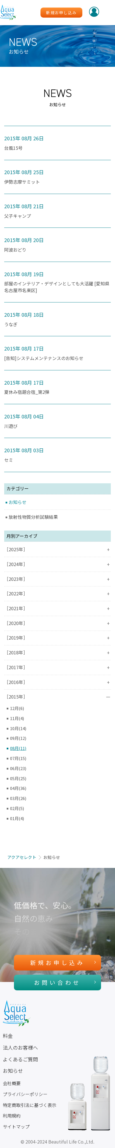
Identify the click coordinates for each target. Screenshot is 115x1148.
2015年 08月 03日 (24, 450)
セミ (8, 460)
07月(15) (18, 758)
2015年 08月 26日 (24, 138)
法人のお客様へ (20, 1047)
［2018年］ (57, 652)
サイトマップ (16, 1126)
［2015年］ (57, 696)
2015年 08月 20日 (24, 239)
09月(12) (18, 738)
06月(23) (18, 768)
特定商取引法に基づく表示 (29, 1105)
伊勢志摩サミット (22, 182)
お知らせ (18, 502)
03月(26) (18, 798)
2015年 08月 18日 (24, 314)
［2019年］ (57, 637)
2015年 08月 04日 (24, 416)
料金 (8, 1035)
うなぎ (11, 324)
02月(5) (17, 808)
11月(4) (17, 718)
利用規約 (12, 1116)
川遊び (11, 426)
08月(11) (18, 748)
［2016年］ (57, 682)
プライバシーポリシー (25, 1094)
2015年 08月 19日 (24, 274)
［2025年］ (57, 549)
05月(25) (18, 778)
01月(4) (17, 818)
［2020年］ (57, 623)
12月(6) (17, 708)
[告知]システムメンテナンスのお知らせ (43, 358)
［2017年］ (57, 667)
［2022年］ (57, 593)
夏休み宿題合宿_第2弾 (26, 392)
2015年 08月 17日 (24, 348)
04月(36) (18, 788)
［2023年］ (57, 579)
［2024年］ (57, 564)
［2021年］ (57, 608)
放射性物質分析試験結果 (33, 517)
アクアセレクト (21, 857)
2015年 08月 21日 (24, 206)
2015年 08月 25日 (24, 172)
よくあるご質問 (20, 1059)
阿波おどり (15, 250)
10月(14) (18, 728)
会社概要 (12, 1083)
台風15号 (13, 148)
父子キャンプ (17, 216)
